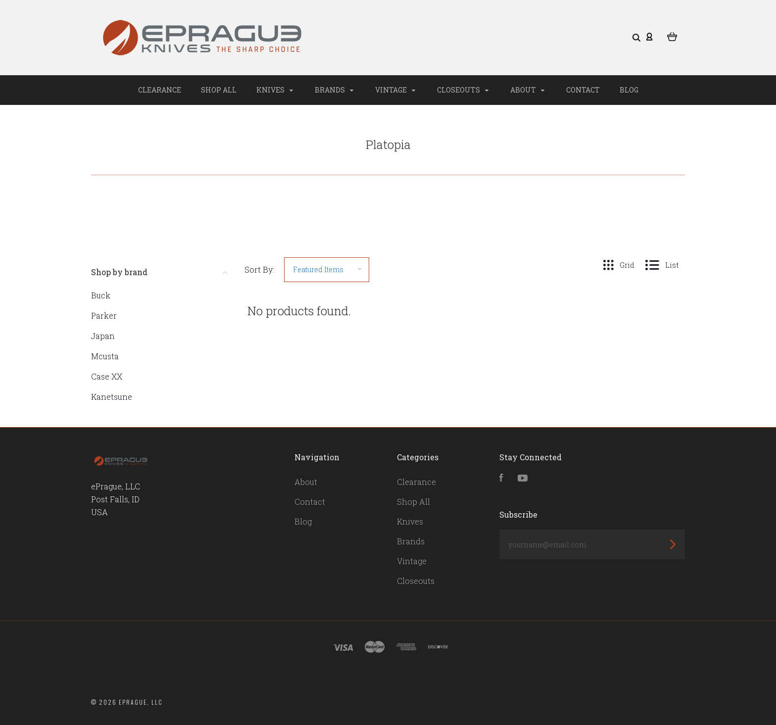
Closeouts (463, 90)
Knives (274, 90)
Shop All (219, 90)
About (527, 90)
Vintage (395, 90)
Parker (104, 315)
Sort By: (259, 269)
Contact (583, 90)
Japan (103, 336)
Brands (334, 90)
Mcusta (105, 356)
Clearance (159, 90)
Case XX (106, 376)
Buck (100, 295)
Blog (629, 90)
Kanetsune (111, 396)
